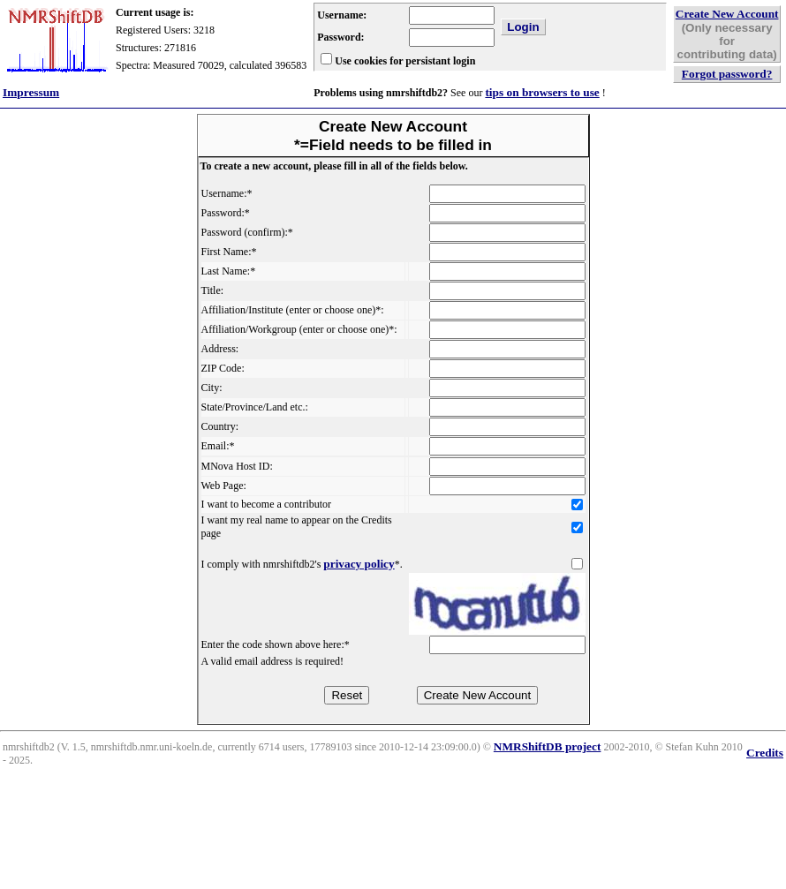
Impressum (31, 92)
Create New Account (727, 13)
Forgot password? (727, 73)
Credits (764, 752)
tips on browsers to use (542, 92)
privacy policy (358, 563)
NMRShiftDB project (547, 746)
